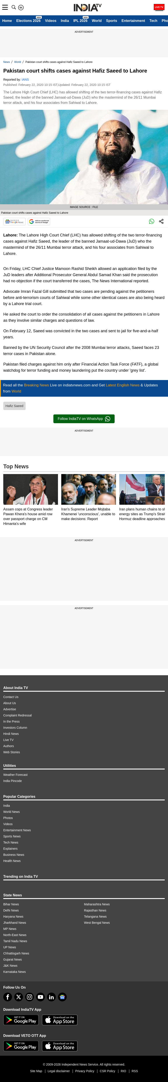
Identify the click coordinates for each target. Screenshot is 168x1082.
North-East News (14, 935)
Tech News (10, 842)
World (97, 21)
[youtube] (40, 997)
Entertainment (133, 21)
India (65, 21)
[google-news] (62, 997)
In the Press (11, 721)
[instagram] (29, 997)
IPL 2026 (80, 21)
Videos (50, 21)
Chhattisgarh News (16, 953)
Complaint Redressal (17, 715)
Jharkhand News (14, 922)
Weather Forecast (15, 774)
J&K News (10, 965)
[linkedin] (51, 997)
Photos (8, 818)
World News (11, 812)
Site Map (36, 1071)
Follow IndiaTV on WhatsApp (84, 418)
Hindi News (11, 734)
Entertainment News (17, 830)
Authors (8, 746)
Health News (12, 861)
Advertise (9, 709)
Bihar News (11, 904)
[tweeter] (18, 997)
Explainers (10, 848)
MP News (9, 929)
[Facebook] (7, 997)
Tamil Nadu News (15, 941)
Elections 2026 (28, 21)
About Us (9, 703)
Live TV (8, 740)
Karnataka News (14, 972)
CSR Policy (107, 1071)
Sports (111, 21)
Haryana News (13, 916)
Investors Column (15, 727)
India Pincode (12, 781)
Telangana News (95, 916)
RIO (123, 1071)
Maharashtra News (97, 904)
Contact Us (10, 697)
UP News (9, 947)
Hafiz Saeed (14, 406)
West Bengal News (97, 922)
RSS (135, 1071)
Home (7, 21)
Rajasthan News (95, 910)
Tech (153, 21)
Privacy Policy (84, 1071)
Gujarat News (12, 959)
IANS (25, 79)
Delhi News (11, 910)
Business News (13, 854)
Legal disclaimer (59, 1071)
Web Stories (11, 752)
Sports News (12, 836)
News (6, 62)
